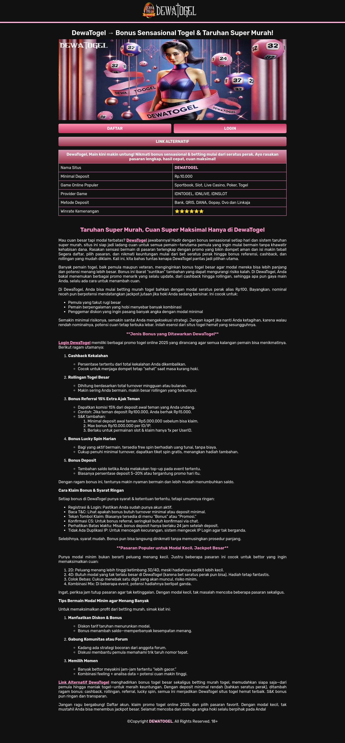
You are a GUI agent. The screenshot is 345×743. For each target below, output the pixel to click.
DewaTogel (136, 240)
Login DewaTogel (74, 342)
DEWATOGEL (160, 721)
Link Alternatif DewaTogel (83, 682)
